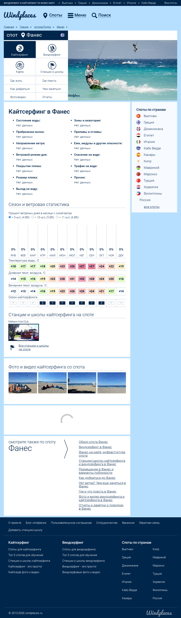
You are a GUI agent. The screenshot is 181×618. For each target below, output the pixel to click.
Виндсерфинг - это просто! (79, 566)
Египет (117, 2)
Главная (9, 26)
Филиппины (153, 193)
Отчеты (47, 97)
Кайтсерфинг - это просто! (25, 566)
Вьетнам (67, 2)
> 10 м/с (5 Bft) (43, 217)
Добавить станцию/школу (25, 530)
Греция (82, 2)
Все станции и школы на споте (34, 347)
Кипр (147, 161)
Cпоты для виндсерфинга (79, 549)
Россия (145, 200)
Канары (149, 155)
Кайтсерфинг (19, 54)
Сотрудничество (107, 523)
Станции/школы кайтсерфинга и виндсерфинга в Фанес (102, 462)
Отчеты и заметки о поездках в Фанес (101, 506)
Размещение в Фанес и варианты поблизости (96, 470)
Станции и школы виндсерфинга (83, 561)
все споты (152, 207)
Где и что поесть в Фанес (97, 491)
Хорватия (151, 187)
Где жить (16, 80)
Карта (20, 72)
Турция (149, 180)
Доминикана (100, 2)
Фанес (60, 26)
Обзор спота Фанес (93, 442)
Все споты (170, 2)
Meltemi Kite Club (18, 321)
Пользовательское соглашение (71, 523)
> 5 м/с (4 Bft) (19, 217)
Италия (131, 2)
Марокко (150, 174)
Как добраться (20, 89)
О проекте (14, 523)
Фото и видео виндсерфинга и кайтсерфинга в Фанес (102, 498)
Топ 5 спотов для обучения (25, 555)
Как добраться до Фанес (97, 477)
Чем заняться (51, 89)
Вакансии (128, 523)
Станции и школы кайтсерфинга (29, 561)
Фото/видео (18, 97)
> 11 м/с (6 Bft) (67, 217)
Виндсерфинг (52, 54)
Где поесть (49, 80)
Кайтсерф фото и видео (23, 572)
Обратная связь (149, 523)
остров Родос (42, 26)
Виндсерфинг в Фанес (95, 447)
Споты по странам (136, 542)
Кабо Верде (148, 2)
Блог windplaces (36, 523)
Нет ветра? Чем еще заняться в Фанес (102, 484)
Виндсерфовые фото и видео (81, 572)
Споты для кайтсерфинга (24, 549)
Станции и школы (51, 72)
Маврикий (151, 168)
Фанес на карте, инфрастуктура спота (102, 453)
